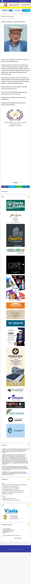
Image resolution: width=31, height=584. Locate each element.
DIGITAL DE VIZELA (23, 1)
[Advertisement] (15, 164)
